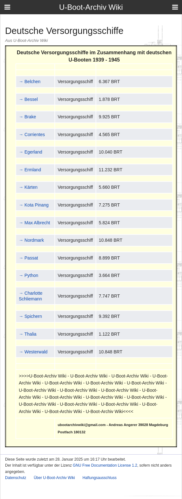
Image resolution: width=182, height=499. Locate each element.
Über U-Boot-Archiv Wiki (54, 478)
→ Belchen (29, 81)
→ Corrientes (32, 134)
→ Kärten (28, 187)
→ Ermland (30, 169)
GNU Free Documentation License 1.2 (105, 465)
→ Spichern (30, 316)
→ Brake (27, 116)
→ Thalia (27, 334)
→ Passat (28, 257)
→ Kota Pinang (33, 204)
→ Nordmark (31, 240)
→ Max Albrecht (34, 222)
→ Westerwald (33, 351)
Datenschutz (15, 478)
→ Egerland (30, 151)
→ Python (28, 275)
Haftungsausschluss (99, 478)
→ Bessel (28, 99)
